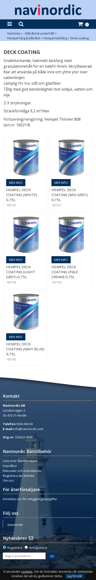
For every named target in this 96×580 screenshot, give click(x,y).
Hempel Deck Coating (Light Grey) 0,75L (20, 271)
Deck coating (79, 38)
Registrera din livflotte (18, 476)
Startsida (13, 33)
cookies (26, 572)
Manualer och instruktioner (22, 471)
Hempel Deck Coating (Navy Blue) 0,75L (25, 349)
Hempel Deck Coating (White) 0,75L (21, 194)
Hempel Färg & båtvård (23, 38)
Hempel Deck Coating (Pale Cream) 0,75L (64, 271)
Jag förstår (74, 576)
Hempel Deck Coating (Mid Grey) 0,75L (69, 194)
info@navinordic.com (28, 429)
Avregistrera (38, 547)
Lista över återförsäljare (20, 461)
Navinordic (15, 525)
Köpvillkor (10, 466)
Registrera (14, 547)
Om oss (8, 480)
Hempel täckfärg (55, 38)
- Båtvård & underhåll (38, 33)
